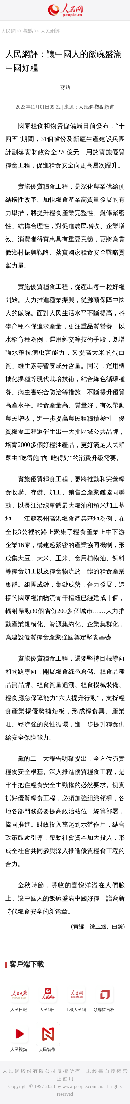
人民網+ (48, 997)
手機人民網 (76, 997)
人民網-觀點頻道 (96, 107)
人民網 (8, 31)
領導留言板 (105, 997)
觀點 (28, 31)
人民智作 (48, 1037)
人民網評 (50, 31)
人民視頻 (19, 1037)
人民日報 (19, 997)
